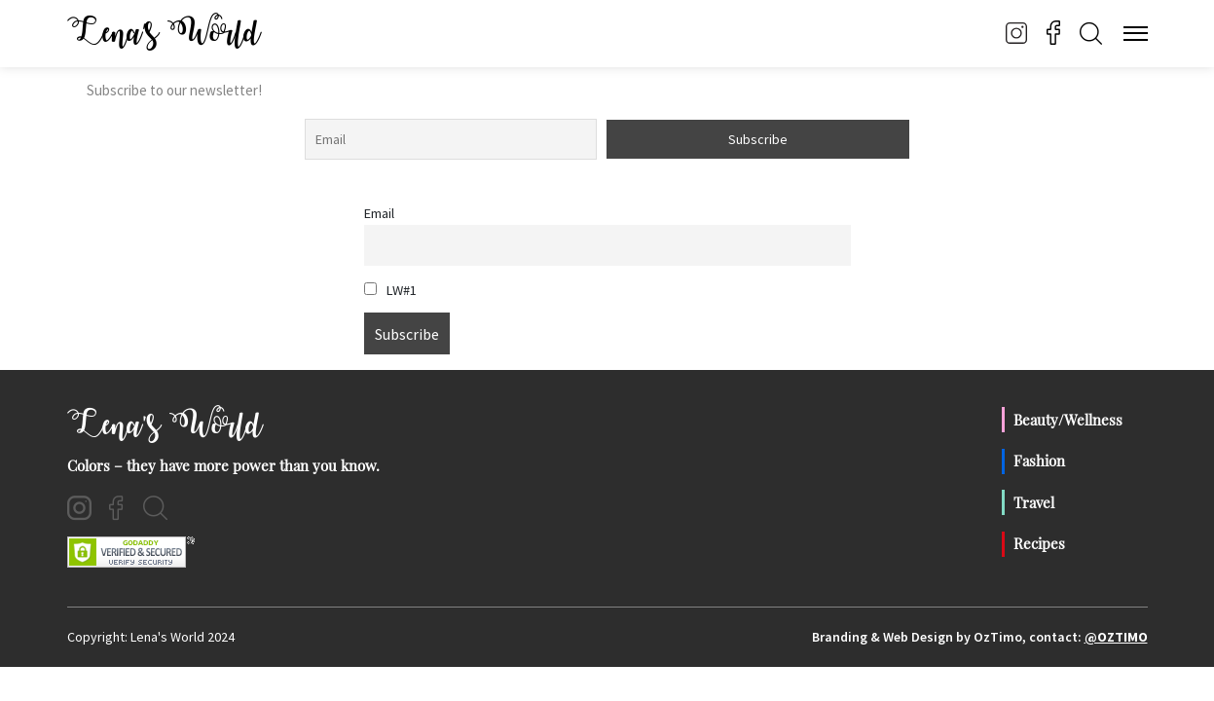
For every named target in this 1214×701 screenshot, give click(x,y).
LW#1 (390, 290)
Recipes (1039, 543)
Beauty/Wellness (1067, 419)
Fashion (1039, 460)
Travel (1033, 502)
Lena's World (164, 425)
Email (379, 213)
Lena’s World (163, 33)
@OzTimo (1116, 637)
